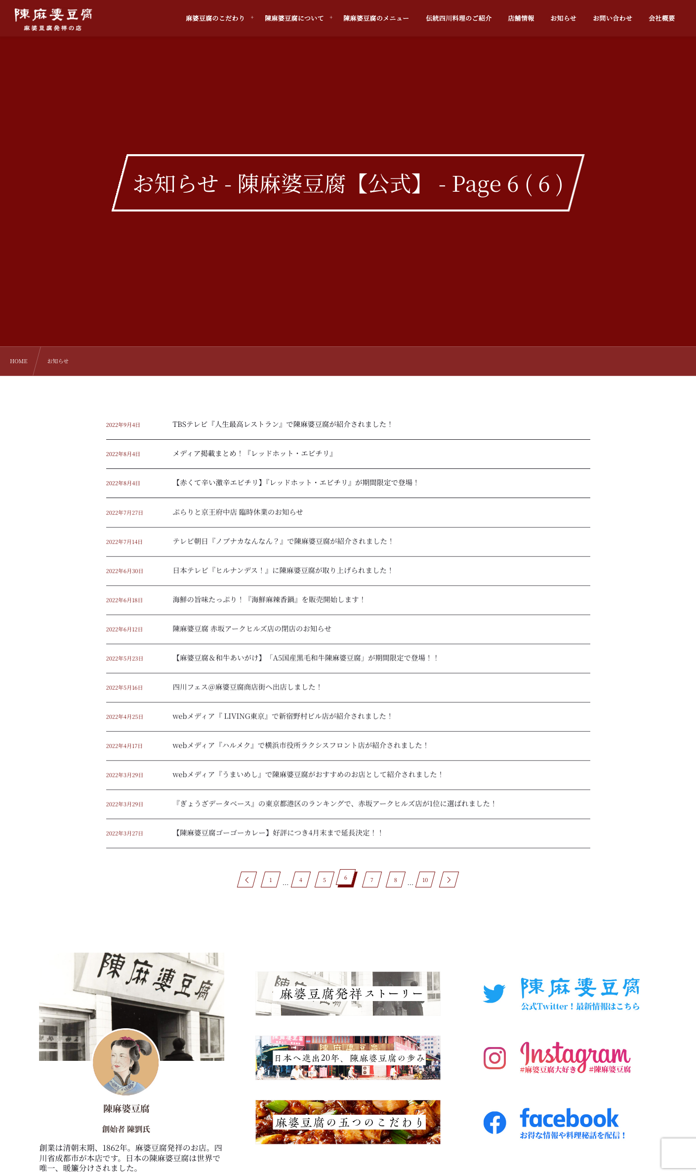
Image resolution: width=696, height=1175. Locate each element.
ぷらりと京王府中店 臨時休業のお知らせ (238, 518)
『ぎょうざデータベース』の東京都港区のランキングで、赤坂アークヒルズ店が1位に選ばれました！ (335, 809)
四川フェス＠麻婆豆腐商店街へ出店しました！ (248, 693)
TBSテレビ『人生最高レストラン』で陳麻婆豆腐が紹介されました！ (283, 424)
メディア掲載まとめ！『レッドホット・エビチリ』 (255, 453)
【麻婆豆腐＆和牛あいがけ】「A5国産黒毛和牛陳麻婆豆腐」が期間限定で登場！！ (306, 664)
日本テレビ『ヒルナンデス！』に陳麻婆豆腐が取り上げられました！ (283, 576)
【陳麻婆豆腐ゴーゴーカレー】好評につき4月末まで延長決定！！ (278, 839)
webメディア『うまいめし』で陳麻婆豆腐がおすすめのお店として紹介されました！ (309, 780)
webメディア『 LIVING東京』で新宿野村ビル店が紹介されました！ (283, 722)
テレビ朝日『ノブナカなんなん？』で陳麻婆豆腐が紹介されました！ (284, 547)
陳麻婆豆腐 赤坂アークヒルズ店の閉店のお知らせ (252, 634)
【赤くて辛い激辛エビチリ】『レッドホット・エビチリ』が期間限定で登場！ (296, 482)
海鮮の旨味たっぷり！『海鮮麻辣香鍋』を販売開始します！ (270, 605)
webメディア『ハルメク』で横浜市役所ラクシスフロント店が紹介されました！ (301, 751)
